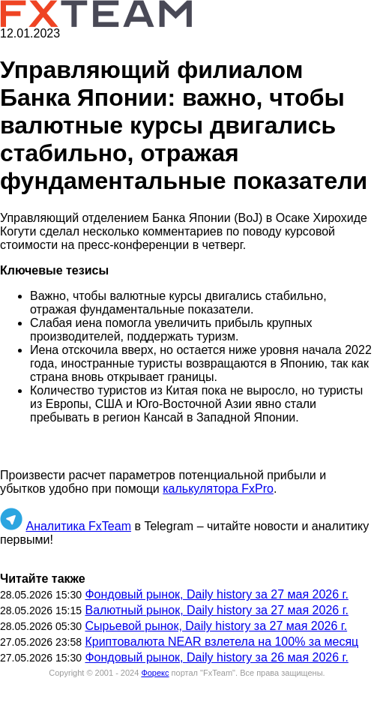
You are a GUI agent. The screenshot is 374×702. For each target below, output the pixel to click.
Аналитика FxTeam (78, 526)
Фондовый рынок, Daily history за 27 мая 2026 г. (216, 594)
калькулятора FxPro (218, 488)
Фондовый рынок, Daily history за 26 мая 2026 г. (216, 657)
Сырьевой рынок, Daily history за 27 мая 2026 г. (216, 626)
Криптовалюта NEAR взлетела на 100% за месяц (221, 641)
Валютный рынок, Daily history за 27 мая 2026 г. (217, 610)
